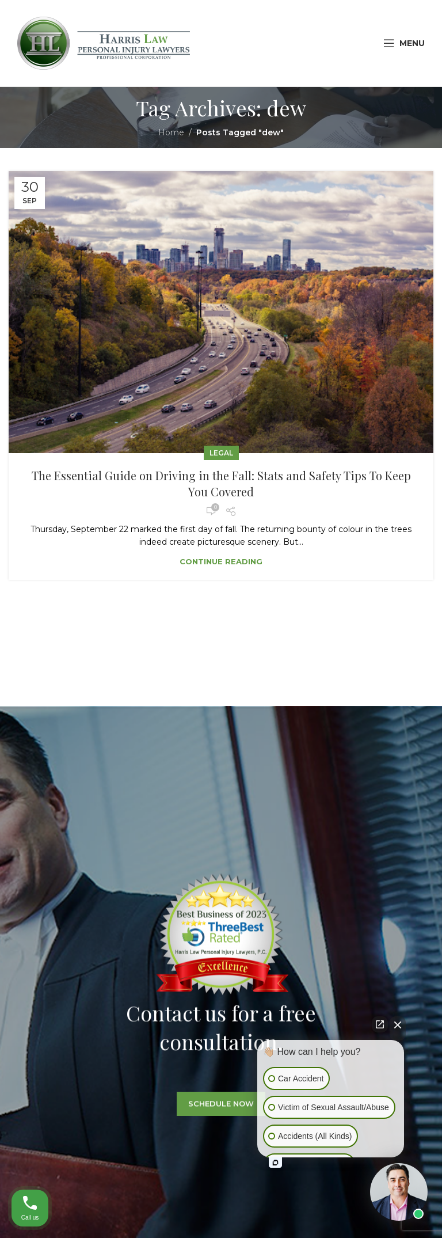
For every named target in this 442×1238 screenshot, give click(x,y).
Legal (221, 453)
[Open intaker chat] (275, 1162)
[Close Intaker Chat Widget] (398, 1028)
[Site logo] (103, 42)
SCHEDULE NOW (221, 1114)
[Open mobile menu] (404, 43)
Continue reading (221, 561)
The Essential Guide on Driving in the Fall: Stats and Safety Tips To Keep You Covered (221, 483)
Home (171, 132)
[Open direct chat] (380, 1024)
